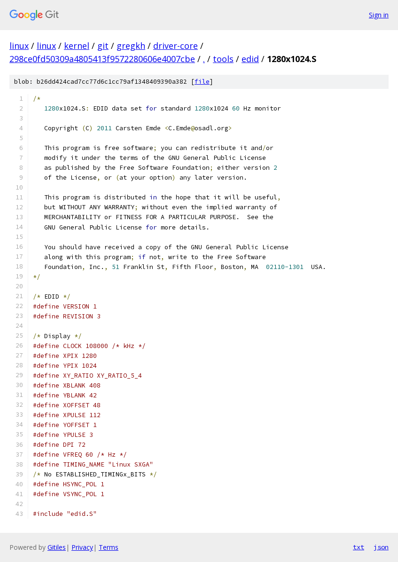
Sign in (379, 14)
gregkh (131, 45)
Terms (108, 547)
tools (223, 58)
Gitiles (56, 547)
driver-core (175, 45)
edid (250, 58)
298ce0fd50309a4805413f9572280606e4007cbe (102, 58)
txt (358, 547)
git (103, 45)
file (202, 82)
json (381, 547)
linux (19, 45)
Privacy (82, 547)
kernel (76, 45)
